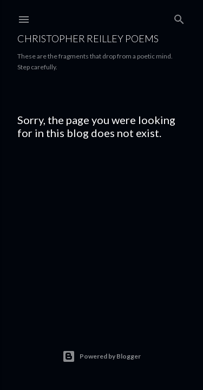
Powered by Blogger (101, 356)
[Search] (179, 17)
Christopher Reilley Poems (88, 38)
